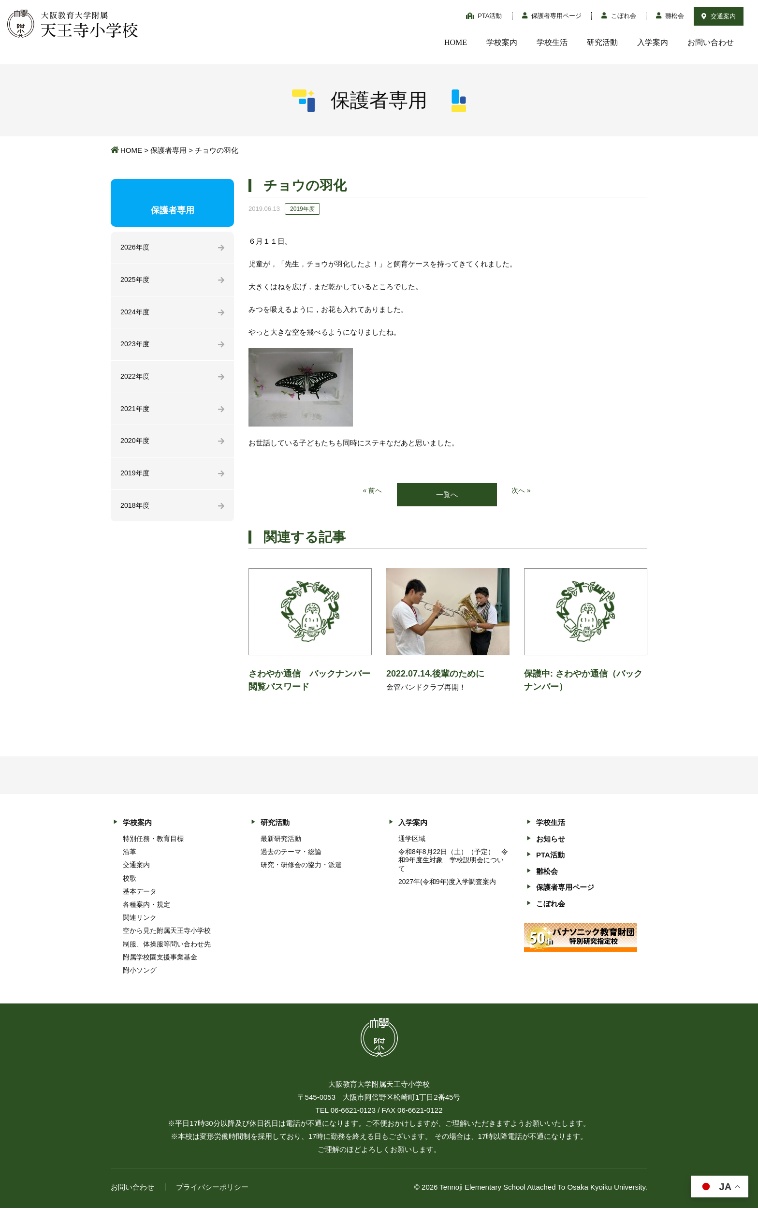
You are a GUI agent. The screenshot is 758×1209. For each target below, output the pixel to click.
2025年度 (135, 281)
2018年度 (135, 511)
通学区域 (411, 839)
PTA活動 (484, 15)
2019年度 (135, 478)
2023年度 (135, 346)
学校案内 (501, 42)
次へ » (521, 491)
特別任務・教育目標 (153, 839)
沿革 (129, 852)
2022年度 (135, 379)
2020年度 (135, 445)
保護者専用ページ (552, 15)
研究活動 (602, 42)
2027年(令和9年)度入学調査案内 (447, 882)
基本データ (140, 892)
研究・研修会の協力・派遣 (301, 866)
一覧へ (447, 495)
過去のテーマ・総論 (291, 852)
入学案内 (652, 42)
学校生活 (552, 42)
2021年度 (135, 412)
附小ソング (140, 970)
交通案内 (718, 16)
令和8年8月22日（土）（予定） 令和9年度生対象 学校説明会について (453, 860)
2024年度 (135, 314)
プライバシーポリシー (212, 1188)
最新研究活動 (281, 839)
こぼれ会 (618, 15)
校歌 (129, 879)
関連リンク (140, 918)
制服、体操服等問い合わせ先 (167, 944)
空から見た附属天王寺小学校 (167, 931)
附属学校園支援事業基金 (160, 957)
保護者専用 (168, 150)
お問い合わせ (710, 42)
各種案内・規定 (146, 905)
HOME (455, 42)
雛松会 (670, 15)
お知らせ (550, 839)
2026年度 (135, 248)
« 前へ (372, 491)
